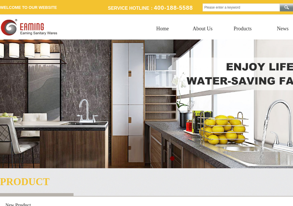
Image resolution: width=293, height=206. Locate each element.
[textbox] (241, 7)
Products (243, 28)
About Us (203, 28)
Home (162, 28)
